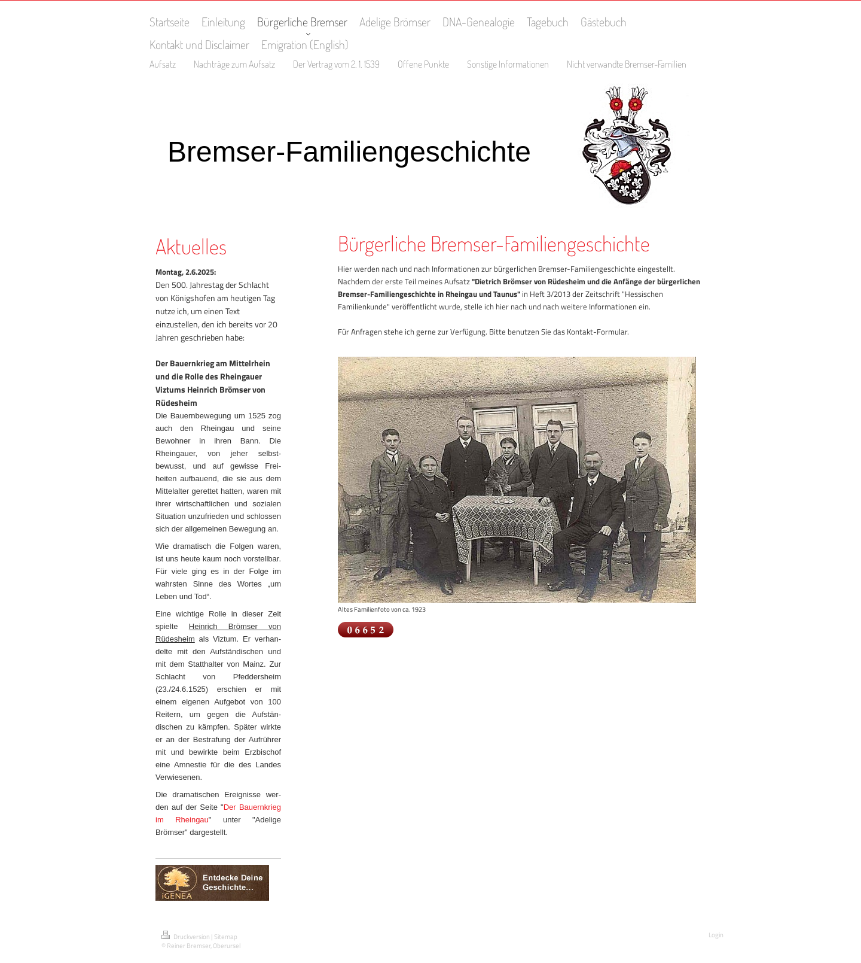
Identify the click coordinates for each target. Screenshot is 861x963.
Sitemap (225, 936)
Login (716, 935)
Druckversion (186, 936)
